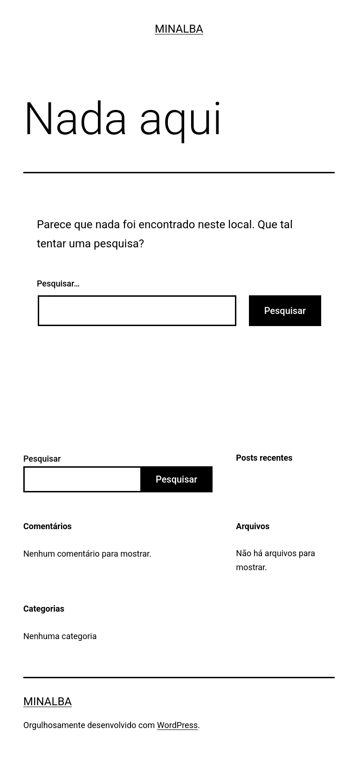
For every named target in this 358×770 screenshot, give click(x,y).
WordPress (177, 725)
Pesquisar (42, 458)
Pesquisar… (58, 283)
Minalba (179, 28)
